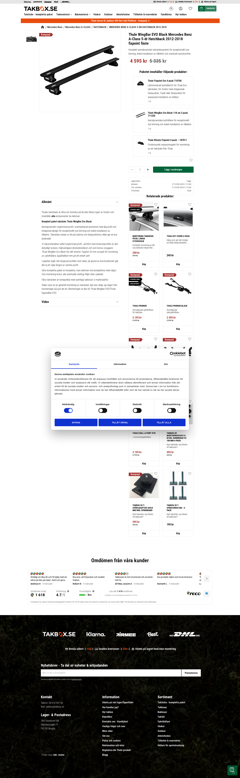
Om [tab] (166, 364)
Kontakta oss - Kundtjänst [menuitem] (115, 721)
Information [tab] (120, 364)
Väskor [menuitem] (161, 726)
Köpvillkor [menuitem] (107, 716)
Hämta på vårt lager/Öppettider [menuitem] (117, 702)
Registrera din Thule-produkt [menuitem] (116, 750)
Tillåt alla (164, 422)
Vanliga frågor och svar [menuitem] (113, 726)
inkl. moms (58, 754)
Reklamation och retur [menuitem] (113, 745)
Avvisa (76, 422)
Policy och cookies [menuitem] (111, 740)
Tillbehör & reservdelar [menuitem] (169, 740)
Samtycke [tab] (74, 364)
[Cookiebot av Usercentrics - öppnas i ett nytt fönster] (172, 354)
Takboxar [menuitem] (162, 707)
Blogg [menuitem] (105, 755)
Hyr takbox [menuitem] (107, 712)
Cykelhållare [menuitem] (164, 721)
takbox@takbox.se (55, 706)
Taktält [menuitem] (161, 716)
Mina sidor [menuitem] (107, 731)
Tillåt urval (120, 422)
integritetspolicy (77, 679)
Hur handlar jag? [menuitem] (110, 707)
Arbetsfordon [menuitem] (164, 736)
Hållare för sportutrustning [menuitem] (171, 745)
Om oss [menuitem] (106, 736)
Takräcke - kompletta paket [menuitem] (171, 702)
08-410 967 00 (56, 702)
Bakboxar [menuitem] (162, 712)
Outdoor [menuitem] (162, 731)
